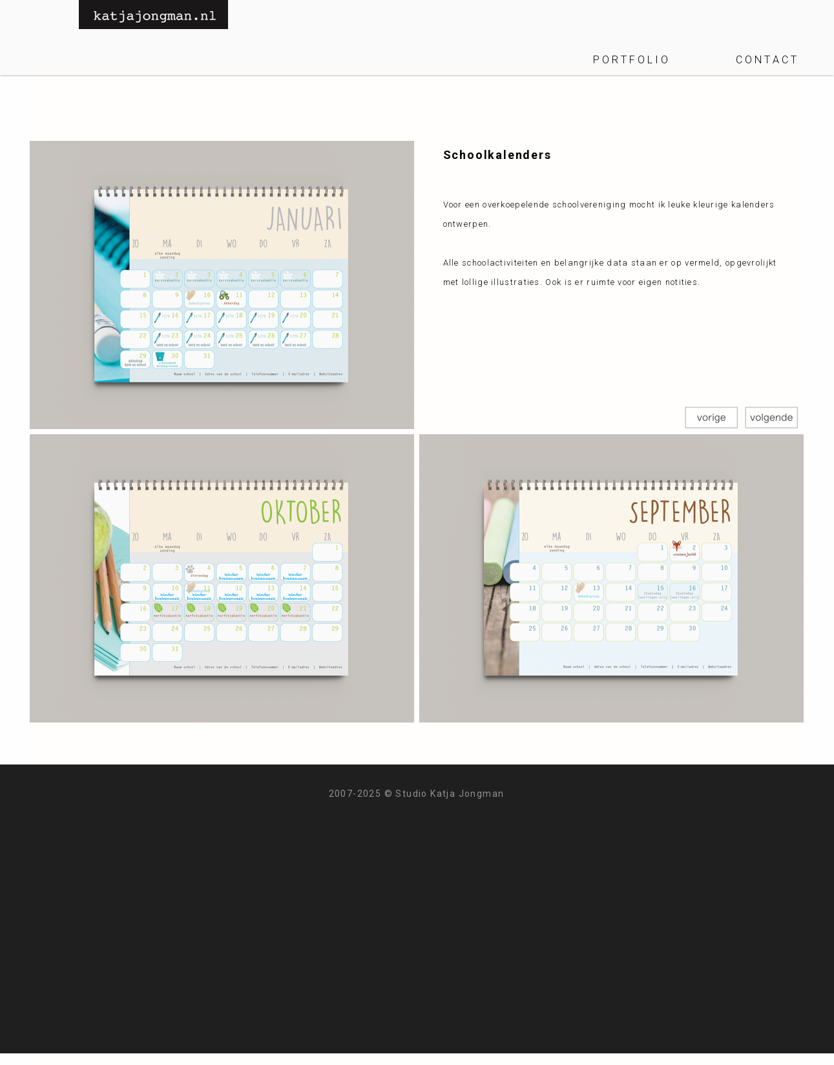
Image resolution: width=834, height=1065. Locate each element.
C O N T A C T (766, 60)
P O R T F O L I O (630, 60)
